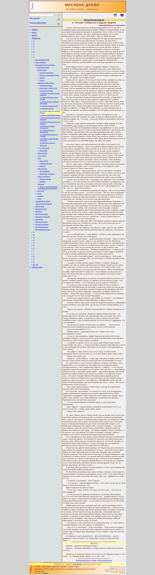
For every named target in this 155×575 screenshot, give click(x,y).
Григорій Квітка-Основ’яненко (45, 69)
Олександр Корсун (41, 238)
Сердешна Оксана (46, 174)
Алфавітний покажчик (43, 215)
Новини (35, 30)
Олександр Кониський (42, 232)
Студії (39, 212)
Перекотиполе (42, 180)
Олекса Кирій (39, 221)
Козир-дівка (43, 161)
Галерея (40, 210)
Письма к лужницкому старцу (49, 80)
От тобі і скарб (44, 158)
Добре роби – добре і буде (48, 94)
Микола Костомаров (42, 240)
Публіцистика (37, 288)
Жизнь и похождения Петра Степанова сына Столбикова (48, 200)
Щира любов (44, 172)
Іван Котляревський (41, 243)
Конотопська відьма (46, 97)
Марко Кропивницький (42, 246)
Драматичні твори (43, 72)
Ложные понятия (45, 191)
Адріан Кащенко (40, 66)
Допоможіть (77, 564)
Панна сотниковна (44, 188)
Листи (39, 207)
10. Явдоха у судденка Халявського (47, 135)
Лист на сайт (35, 18)
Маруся (42, 86)
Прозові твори (42, 75)
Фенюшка (41, 197)
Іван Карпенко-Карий (42, 63)
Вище (94, 560)
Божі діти (43, 177)
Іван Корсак (39, 235)
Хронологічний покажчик (44, 218)
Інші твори (40, 204)
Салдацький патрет (46, 91)
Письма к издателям (46, 77)
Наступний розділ (105, 560)
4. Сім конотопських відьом (49, 113)
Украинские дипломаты (47, 186)
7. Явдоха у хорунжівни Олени (50, 123)
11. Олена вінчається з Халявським (47, 140)
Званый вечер (42, 163)
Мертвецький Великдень (46, 89)
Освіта (34, 36)
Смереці (45, 573)
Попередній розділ (83, 560)
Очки (39, 169)
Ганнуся (42, 83)
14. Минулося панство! (47, 152)
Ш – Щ (35, 285)
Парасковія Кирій (41, 224)
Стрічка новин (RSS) (38, 23)
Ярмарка (42, 194)
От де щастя (42, 166)
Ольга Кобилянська (41, 229)
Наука (34, 33)
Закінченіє (43, 155)
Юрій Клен (38, 226)
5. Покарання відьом (47, 116)
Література (36, 39)
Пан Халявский (45, 183)
